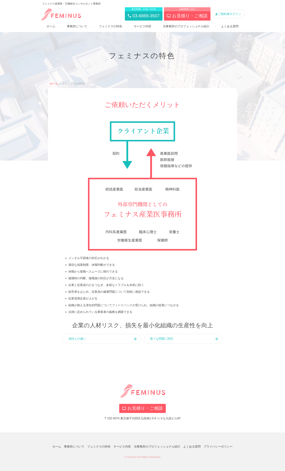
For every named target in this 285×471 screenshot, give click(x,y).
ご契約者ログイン (228, 13)
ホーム (51, 26)
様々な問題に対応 (161, 338)
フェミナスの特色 (110, 26)
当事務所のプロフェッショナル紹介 (186, 26)
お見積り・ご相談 (142, 408)
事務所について (77, 26)
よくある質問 (229, 26)
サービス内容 (142, 26)
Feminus (132, 457)
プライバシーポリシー (218, 446)
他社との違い (77, 338)
